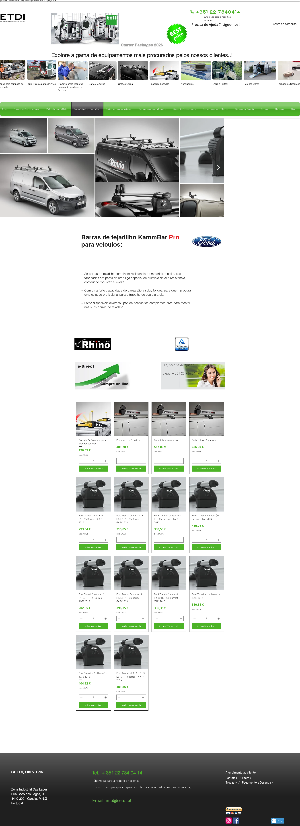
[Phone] (192, 12)
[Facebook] (236, 821)
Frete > (247, 778)
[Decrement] (81, 461)
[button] (234, 810)
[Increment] (106, 461)
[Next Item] (218, 168)
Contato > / (234, 778)
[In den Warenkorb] (93, 469)
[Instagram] (229, 821)
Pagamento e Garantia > (257, 783)
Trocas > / (234, 783)
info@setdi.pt (118, 801)
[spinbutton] (93, 461)
